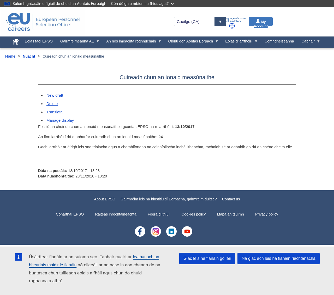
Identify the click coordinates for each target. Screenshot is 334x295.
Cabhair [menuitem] (309, 42)
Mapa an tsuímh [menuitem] (230, 214)
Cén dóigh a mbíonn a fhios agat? (142, 3)
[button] (232, 26)
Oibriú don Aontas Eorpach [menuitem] (191, 42)
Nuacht (29, 56)
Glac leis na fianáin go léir (207, 258)
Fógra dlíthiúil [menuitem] (159, 214)
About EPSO (104, 199)
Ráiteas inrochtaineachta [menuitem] (115, 214)
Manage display (60, 120)
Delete (52, 103)
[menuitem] (16, 40)
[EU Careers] (43, 21)
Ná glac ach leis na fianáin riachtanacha (278, 258)
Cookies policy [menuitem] (194, 214)
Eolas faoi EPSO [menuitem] (39, 41)
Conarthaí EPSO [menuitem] (70, 214)
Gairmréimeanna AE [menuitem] (78, 42)
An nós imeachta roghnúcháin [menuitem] (132, 42)
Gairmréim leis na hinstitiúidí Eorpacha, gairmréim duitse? (169, 199)
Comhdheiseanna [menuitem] (279, 41)
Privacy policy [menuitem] (266, 214)
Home (10, 56)
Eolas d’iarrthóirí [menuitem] (240, 42)
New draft (54, 95)
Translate (54, 112)
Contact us (231, 199)
